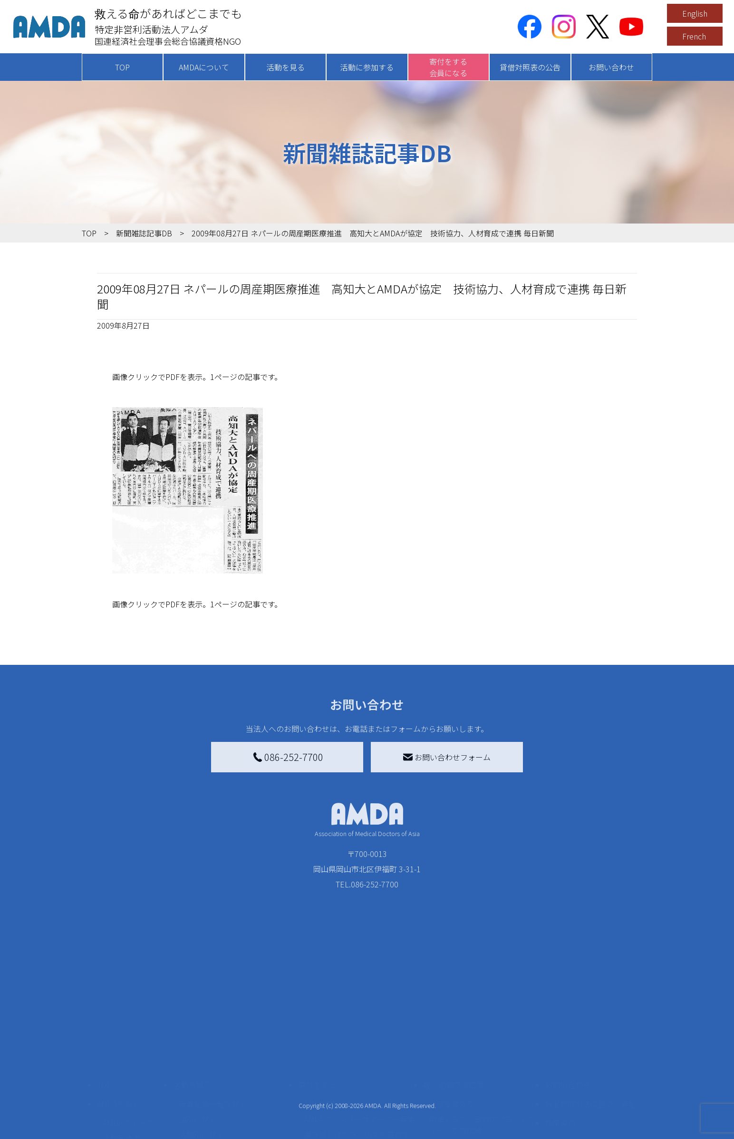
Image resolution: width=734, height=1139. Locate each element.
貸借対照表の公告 (530, 67)
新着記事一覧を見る (213, 1035)
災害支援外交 (451, 1035)
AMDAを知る (118, 1035)
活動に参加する (367, 67)
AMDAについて (204, 67)
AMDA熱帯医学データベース (132, 1121)
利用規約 (560, 1054)
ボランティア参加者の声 (220, 1119)
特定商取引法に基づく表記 (590, 1035)
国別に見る (198, 1050)
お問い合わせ (611, 67)
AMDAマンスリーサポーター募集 (359, 1050)
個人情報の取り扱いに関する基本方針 (590, 1079)
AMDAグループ (128, 1054)
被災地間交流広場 (453, 1016)
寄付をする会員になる (448, 67)
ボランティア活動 (209, 1104)
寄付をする (317, 1016)
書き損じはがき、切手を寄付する (357, 1071)
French (694, 36)
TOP (122, 67)
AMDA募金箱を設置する (344, 1092)
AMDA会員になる (333, 1035)
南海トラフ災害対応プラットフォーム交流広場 (482, 1056)
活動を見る (286, 67)
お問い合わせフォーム (447, 757)
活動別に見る (201, 1065)
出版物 (114, 1100)
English (694, 13)
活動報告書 (122, 1069)
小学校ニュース (129, 1084)
